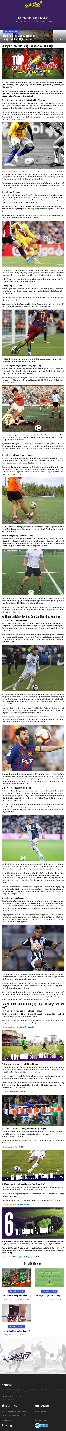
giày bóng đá (21, 1257)
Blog (22, 21)
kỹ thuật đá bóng (25, 1027)
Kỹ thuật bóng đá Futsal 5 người (49, 1295)
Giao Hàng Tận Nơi (20, 1411)
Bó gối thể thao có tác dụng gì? (16, 1330)
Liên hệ (21, 1397)
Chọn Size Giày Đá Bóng (8, 1411)
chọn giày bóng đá (23, 1204)
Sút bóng (21, 1147)
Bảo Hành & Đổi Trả (7, 1415)
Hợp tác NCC (13, 1397)
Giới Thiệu (5, 1397)
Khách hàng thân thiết (19, 1415)
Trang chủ (17, 21)
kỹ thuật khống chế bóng (18, 1091)
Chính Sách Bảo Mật (40, 1411)
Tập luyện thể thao (30, 21)
